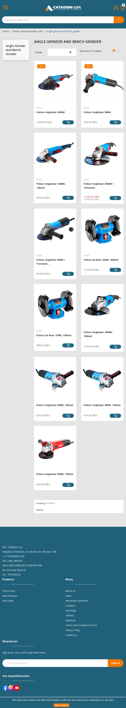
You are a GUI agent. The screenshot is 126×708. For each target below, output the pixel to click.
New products (10, 595)
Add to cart (68, 122)
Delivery (69, 615)
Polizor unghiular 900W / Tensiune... (50, 261)
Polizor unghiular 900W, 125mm (54, 405)
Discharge (70, 610)
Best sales (8, 600)
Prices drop (8, 590)
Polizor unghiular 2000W (50, 112)
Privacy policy (72, 630)
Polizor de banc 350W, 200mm (101, 259)
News (68, 595)
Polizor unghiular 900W (97, 112)
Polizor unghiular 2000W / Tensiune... (99, 185)
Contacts (70, 605)
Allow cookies (61, 705)
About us (70, 590)
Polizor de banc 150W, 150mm (53, 335)
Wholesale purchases (76, 600)
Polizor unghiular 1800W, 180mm (98, 334)
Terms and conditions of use (81, 625)
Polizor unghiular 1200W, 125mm (50, 185)
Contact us (71, 635)
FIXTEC (39, 108)
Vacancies (70, 620)
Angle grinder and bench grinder (15, 50)
